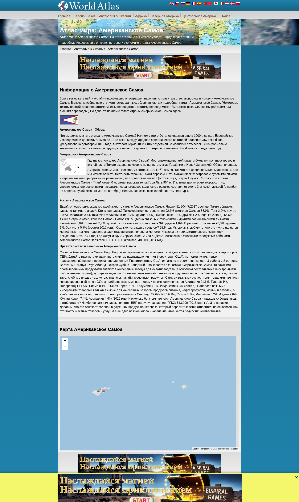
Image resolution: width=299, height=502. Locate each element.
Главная (64, 16)
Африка (141, 16)
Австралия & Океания (115, 16)
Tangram (205, 449)
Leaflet (196, 449)
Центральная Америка (199, 16)
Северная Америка (164, 16)
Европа (79, 16)
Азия (91, 16)
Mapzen (234, 449)
